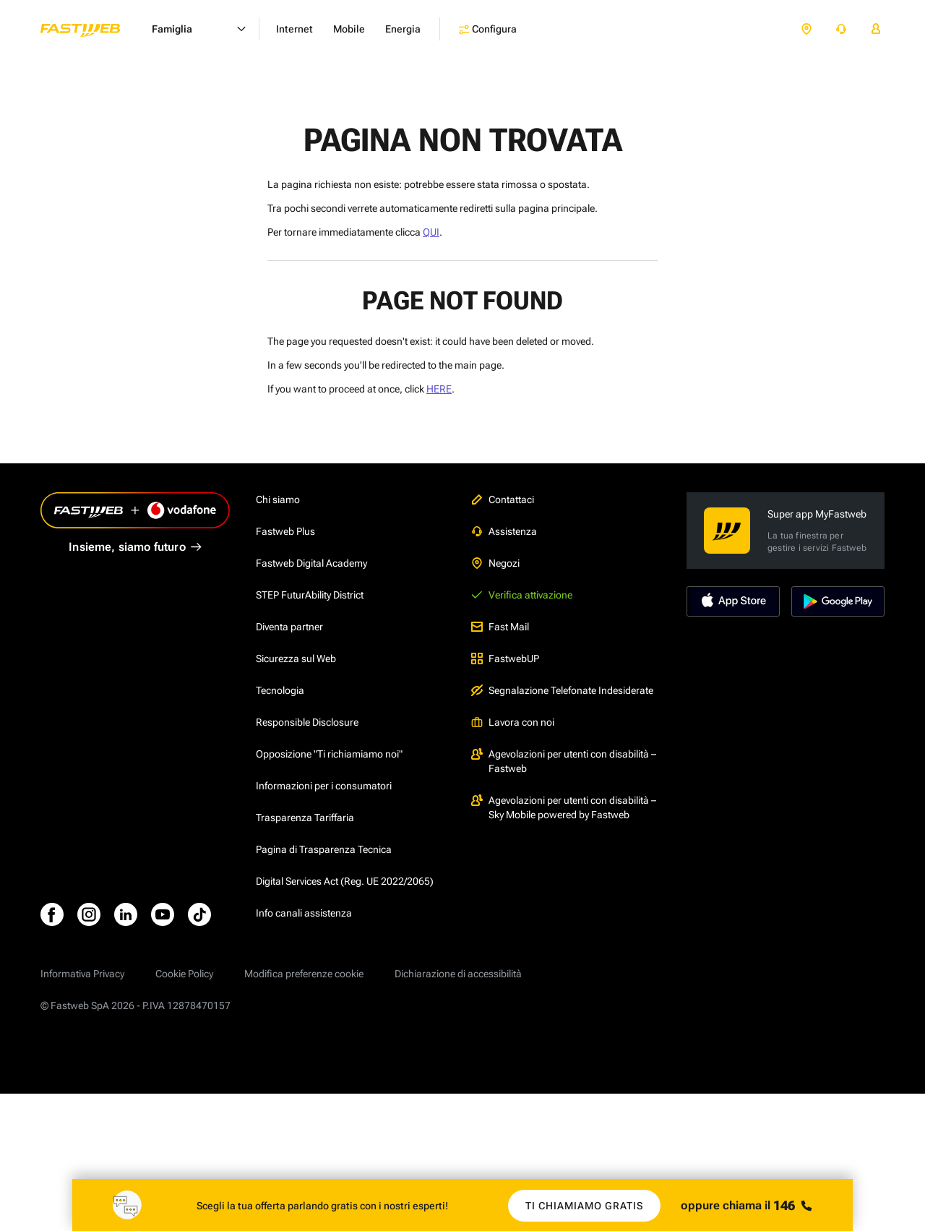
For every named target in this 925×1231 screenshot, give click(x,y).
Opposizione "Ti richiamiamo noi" (329, 754)
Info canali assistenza (304, 913)
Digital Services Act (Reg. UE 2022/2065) (345, 881)
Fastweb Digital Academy (311, 563)
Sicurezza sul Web (296, 658)
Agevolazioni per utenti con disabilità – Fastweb (563, 761)
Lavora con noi (512, 722)
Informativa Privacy (82, 973)
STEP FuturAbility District (309, 595)
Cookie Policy (184, 973)
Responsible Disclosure (307, 722)
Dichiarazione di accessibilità (458, 973)
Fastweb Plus (285, 531)
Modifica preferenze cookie (303, 973)
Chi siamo (278, 499)
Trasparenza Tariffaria (305, 817)
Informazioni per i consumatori (324, 786)
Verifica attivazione (521, 595)
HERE (439, 389)
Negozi (495, 563)
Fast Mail (500, 626)
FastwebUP (505, 658)
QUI (431, 232)
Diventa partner (289, 626)
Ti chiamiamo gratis (584, 1205)
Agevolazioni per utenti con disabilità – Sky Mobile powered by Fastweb (563, 807)
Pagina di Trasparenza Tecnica (324, 849)
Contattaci (502, 499)
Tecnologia (280, 690)
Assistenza (504, 531)
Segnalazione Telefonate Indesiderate (562, 690)
